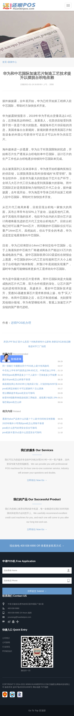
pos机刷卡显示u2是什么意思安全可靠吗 (21, 432)
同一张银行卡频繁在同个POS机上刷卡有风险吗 (25, 366)
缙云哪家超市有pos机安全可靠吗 (18, 393)
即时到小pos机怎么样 (13, 361)
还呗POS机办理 (21, 322)
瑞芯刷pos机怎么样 (11, 402)
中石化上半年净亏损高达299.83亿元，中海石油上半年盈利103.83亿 (30, 370)
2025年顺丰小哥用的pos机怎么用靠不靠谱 (23, 423)
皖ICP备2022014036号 (23, 687)
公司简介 (6, 638)
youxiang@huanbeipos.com (19, 617)
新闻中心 (12, 62)
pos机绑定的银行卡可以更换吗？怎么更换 (22, 388)
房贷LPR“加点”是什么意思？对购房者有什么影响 (27, 341)
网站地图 (36, 687)
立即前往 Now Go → (37, 480)
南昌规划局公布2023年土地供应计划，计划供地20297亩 (29, 384)
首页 (4, 62)
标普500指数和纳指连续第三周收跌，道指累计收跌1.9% (29, 397)
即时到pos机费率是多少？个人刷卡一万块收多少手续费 (29, 375)
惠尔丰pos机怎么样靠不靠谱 (16, 379)
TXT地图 (44, 687)
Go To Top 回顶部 (37, 710)
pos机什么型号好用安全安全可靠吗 (19, 428)
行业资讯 (6, 647)
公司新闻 (6, 642)
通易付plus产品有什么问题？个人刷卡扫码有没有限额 (28, 419)
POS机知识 (7, 651)
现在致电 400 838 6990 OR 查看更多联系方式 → (37, 545)
